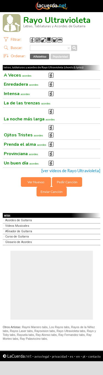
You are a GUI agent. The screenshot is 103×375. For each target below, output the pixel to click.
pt (84, 356)
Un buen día (21, 163)
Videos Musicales (17, 226)
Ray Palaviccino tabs (33, 338)
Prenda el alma (25, 144)
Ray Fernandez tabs (72, 334)
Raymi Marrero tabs (35, 327)
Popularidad (60, 56)
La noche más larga (29, 119)
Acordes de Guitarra (18, 220)
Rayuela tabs (25, 334)
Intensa (17, 94)
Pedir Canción (67, 182)
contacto (94, 356)
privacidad (59, 356)
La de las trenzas (27, 103)
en (78, 356)
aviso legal (41, 356)
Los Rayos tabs (59, 327)
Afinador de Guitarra (18, 231)
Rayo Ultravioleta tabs (71, 331)
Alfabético (39, 56)
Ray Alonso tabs (46, 334)
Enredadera (21, 84)
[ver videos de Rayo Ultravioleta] (70, 170)
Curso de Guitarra (17, 236)
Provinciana (21, 154)
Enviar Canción (52, 192)
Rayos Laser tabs (21, 331)
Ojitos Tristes (23, 135)
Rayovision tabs (44, 331)
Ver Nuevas (35, 182)
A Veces (17, 75)
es (71, 356)
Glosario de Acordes (18, 242)
